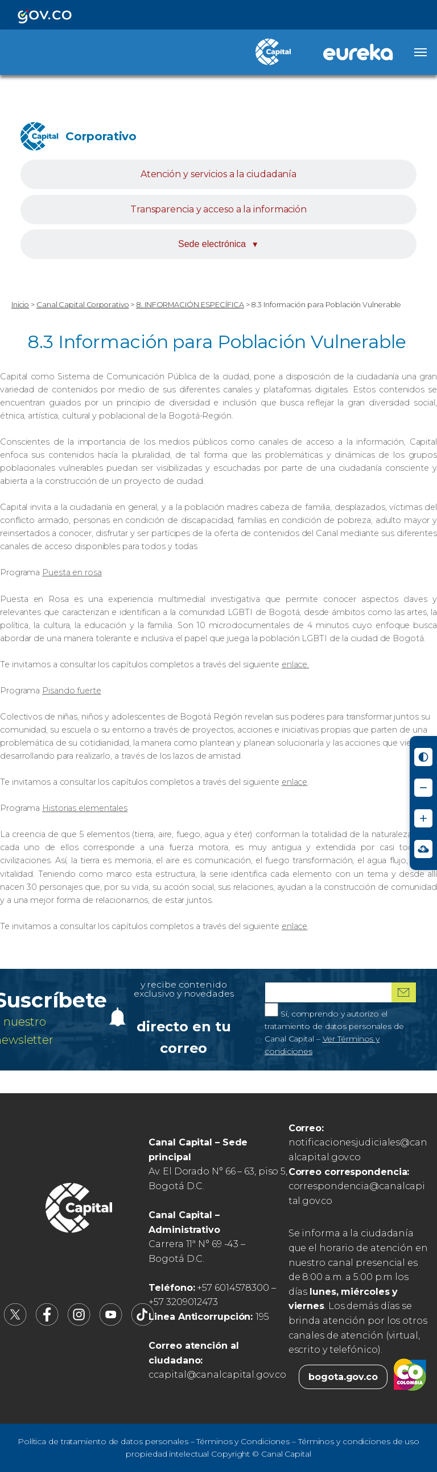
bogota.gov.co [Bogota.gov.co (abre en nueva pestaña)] (343, 1376)
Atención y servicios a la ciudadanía (218, 174)
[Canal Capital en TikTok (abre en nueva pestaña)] (142, 1323)
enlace (294, 782)
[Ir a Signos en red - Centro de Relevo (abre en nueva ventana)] (423, 849)
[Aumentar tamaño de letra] (423, 818)
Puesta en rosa (72, 572)
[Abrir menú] (420, 52)
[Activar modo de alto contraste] (423, 757)
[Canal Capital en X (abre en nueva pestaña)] (15, 1323)
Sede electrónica (218, 244)
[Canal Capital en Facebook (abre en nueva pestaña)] (47, 1323)
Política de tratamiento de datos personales (103, 1441)
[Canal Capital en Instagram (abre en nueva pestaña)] (79, 1323)
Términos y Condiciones (243, 1441)
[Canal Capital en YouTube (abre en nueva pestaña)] (111, 1323)
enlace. (295, 664)
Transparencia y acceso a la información (218, 209)
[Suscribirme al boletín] (403, 992)
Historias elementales (84, 808)
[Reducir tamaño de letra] (423, 787)
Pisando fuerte (71, 690)
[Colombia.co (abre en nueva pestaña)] (410, 1377)
